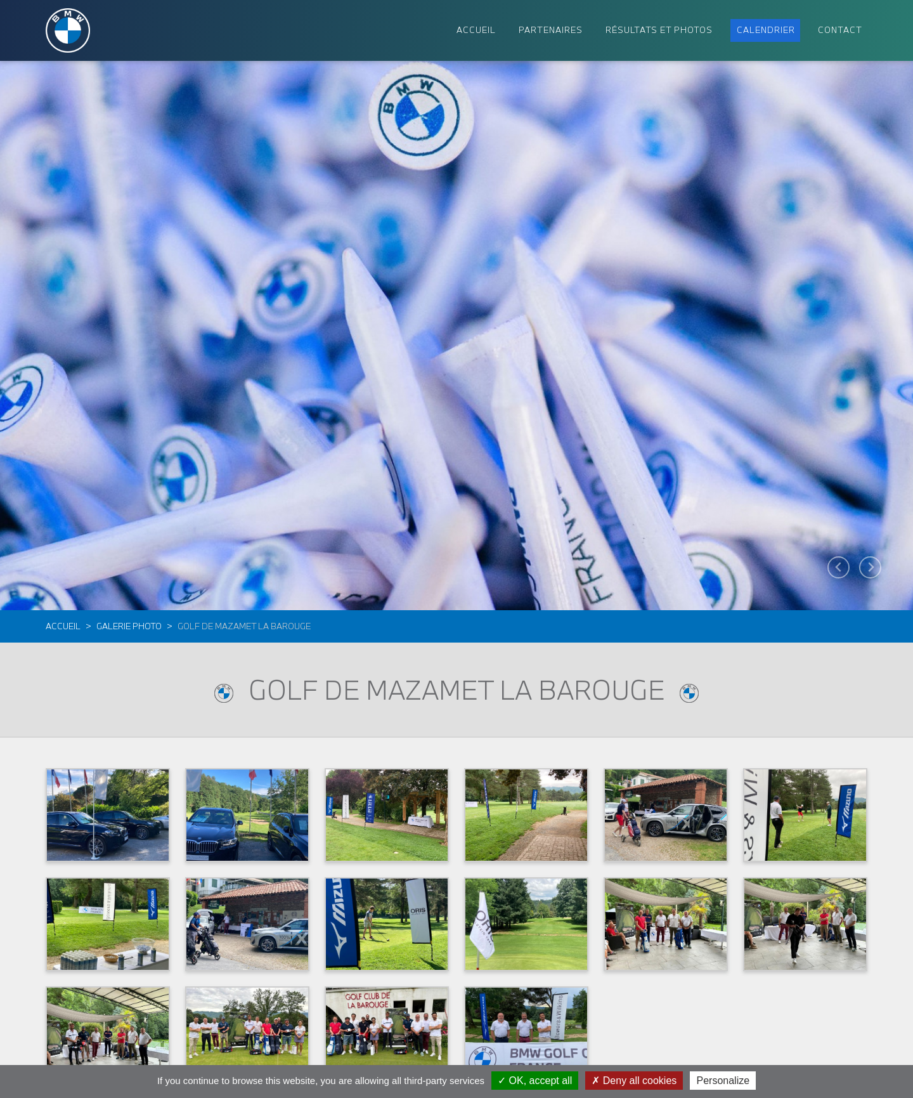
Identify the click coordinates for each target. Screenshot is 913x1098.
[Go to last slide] (838, 567)
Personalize (722, 1080)
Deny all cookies (634, 1080)
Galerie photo (129, 626)
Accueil (63, 626)
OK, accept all (535, 1080)
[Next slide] (870, 567)
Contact (840, 30)
